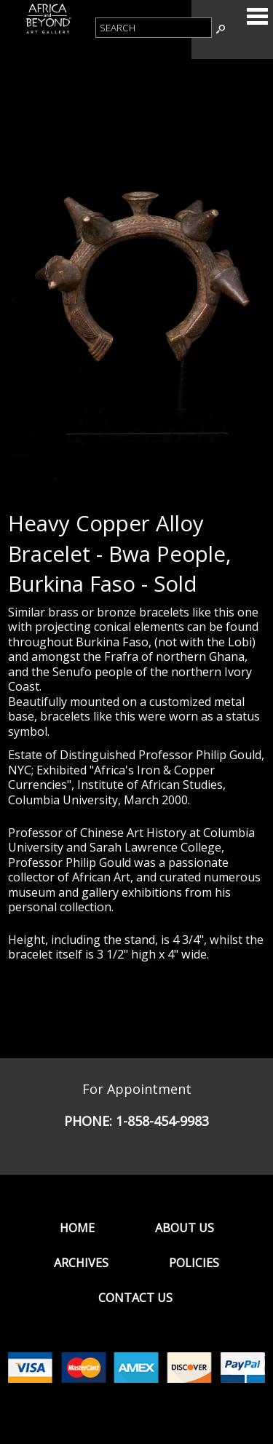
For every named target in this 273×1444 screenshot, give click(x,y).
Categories (257, 16)
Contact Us (135, 1298)
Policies (194, 1263)
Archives (81, 1263)
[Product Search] (153, 27)
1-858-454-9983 (162, 1121)
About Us (184, 1228)
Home (77, 1228)
